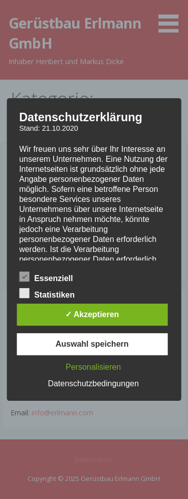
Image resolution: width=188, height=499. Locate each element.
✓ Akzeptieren (92, 314)
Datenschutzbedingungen (93, 383)
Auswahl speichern (92, 344)
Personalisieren (93, 367)
